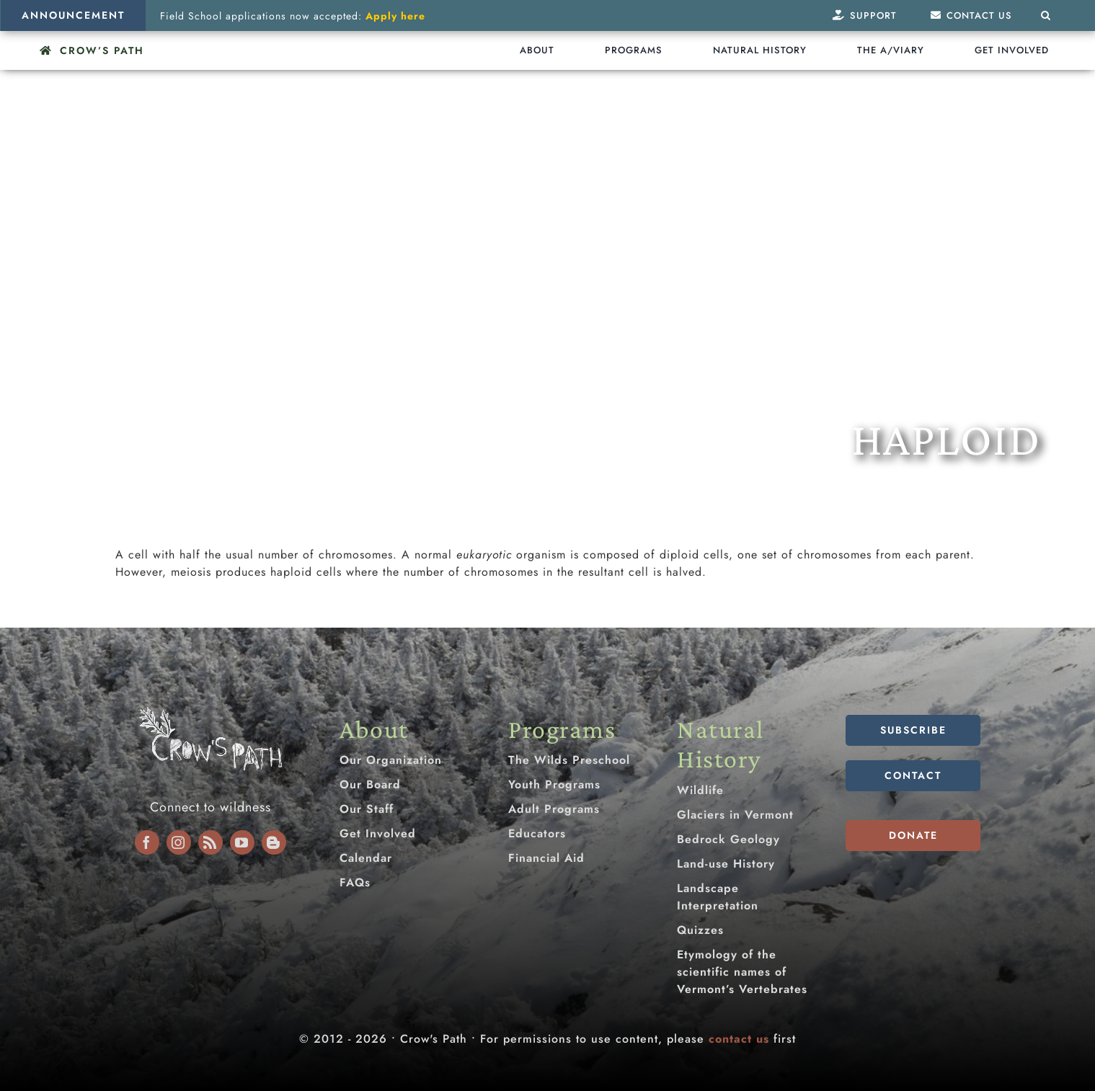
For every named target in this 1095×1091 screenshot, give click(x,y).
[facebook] (147, 842)
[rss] (210, 842)
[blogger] (274, 842)
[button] (1046, 15)
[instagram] (179, 842)
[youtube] (242, 842)
